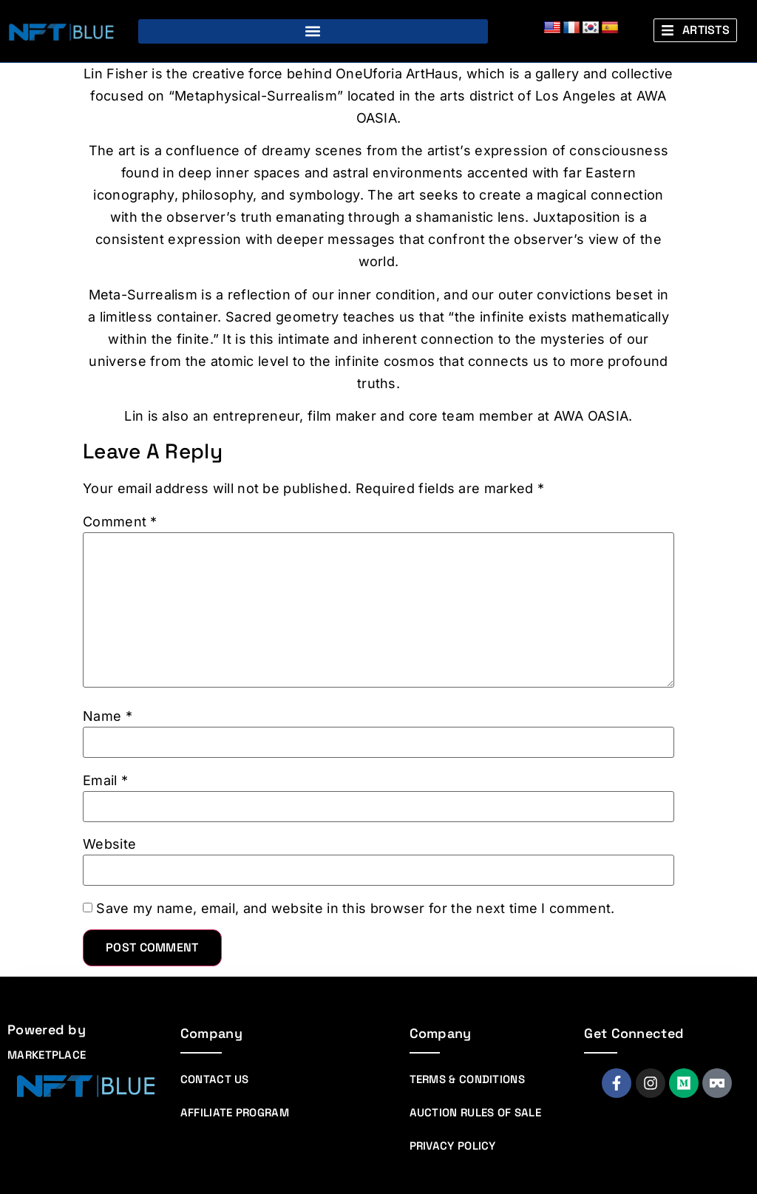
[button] (313, 31)
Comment (120, 522)
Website (109, 844)
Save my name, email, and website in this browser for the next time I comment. (355, 908)
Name (107, 716)
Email (105, 780)
